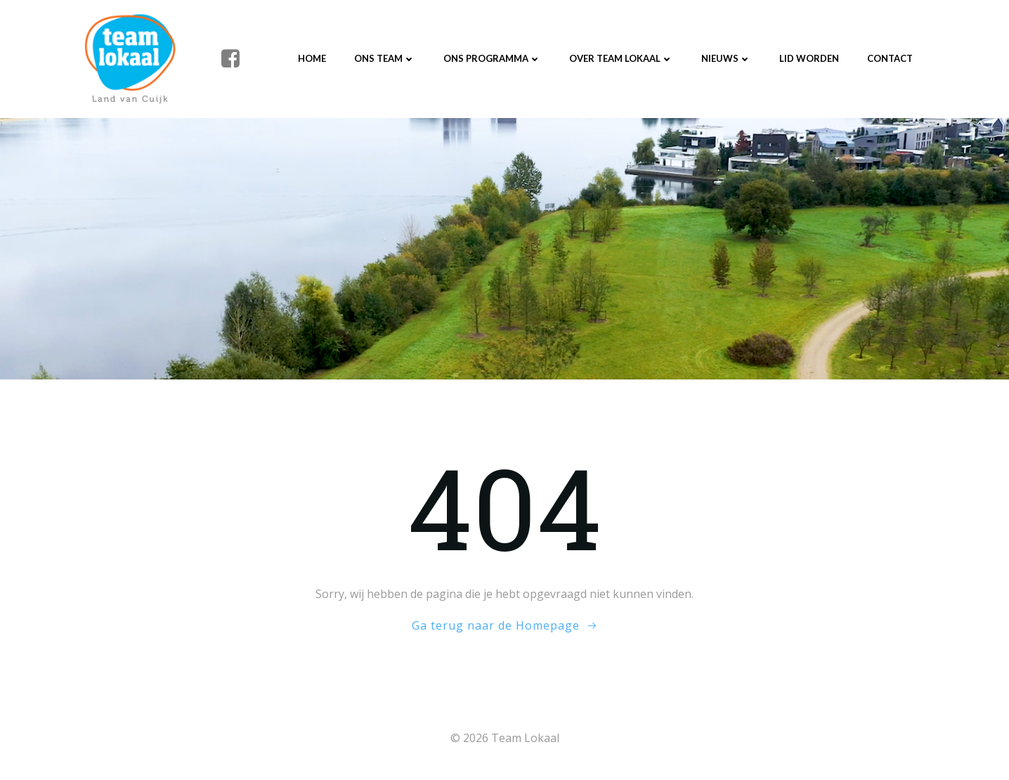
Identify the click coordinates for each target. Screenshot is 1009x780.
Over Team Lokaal (621, 58)
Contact (890, 58)
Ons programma (492, 58)
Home (312, 58)
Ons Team (384, 58)
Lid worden (809, 58)
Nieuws (726, 58)
